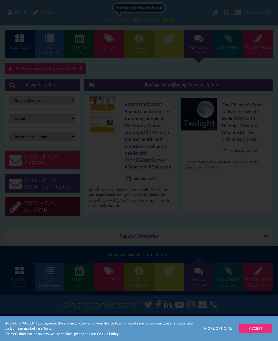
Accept (255, 328)
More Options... (218, 328)
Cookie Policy (108, 334)
